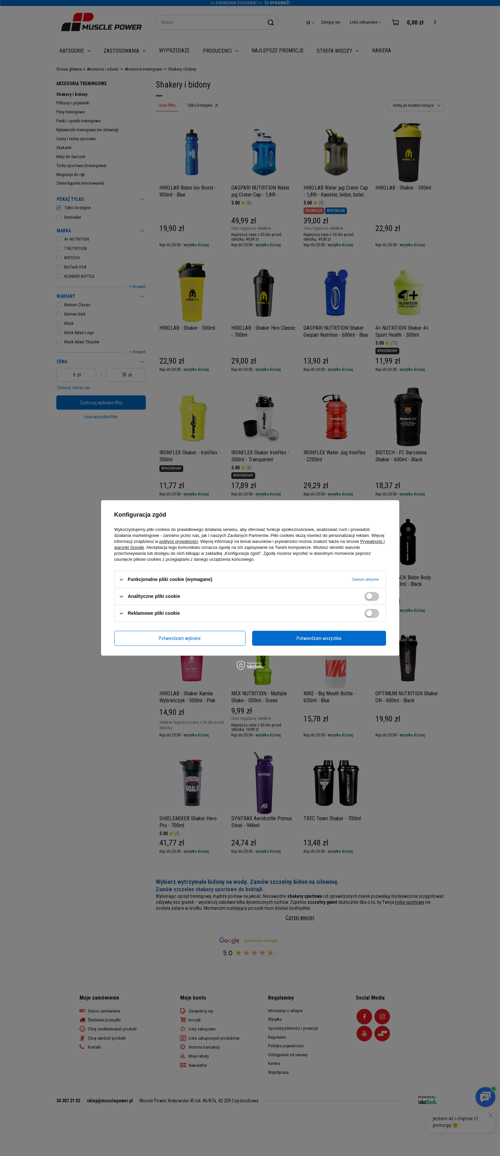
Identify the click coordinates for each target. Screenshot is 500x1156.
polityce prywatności (178, 541)
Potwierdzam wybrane (180, 638)
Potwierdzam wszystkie (319, 638)
